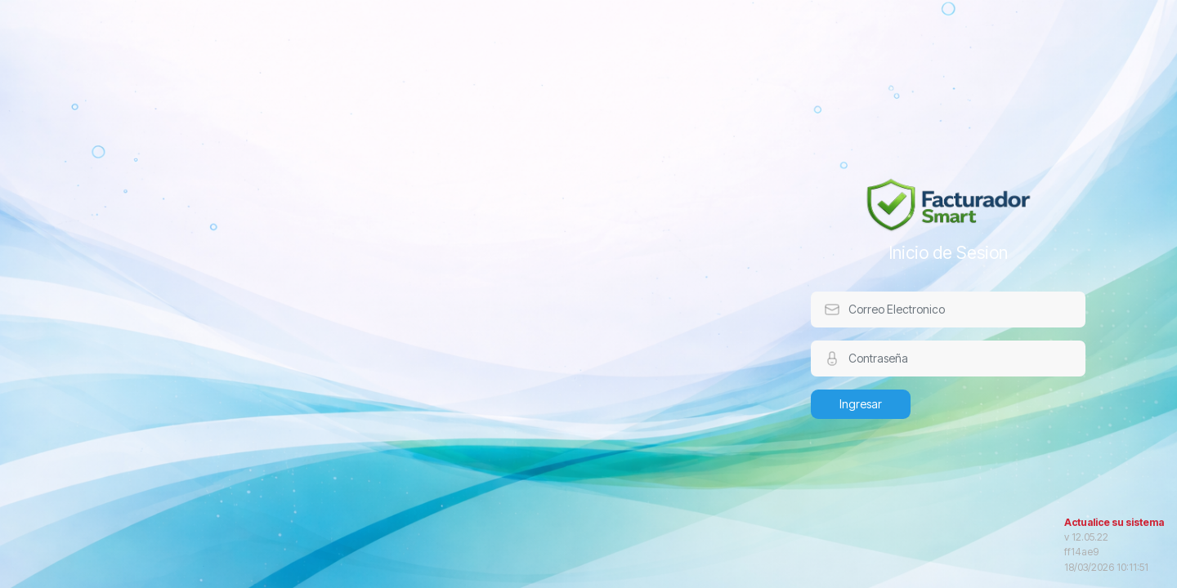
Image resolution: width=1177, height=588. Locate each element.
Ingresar (860, 404)
